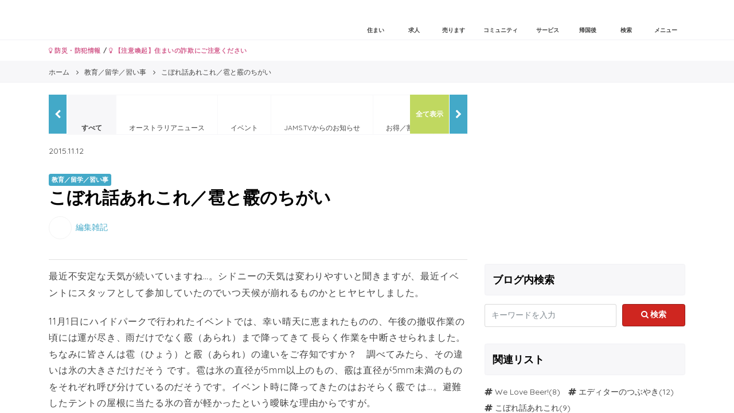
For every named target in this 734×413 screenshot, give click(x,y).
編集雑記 (92, 226)
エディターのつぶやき (619, 392)
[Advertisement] (585, 175)
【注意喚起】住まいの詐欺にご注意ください (178, 50)
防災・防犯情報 (75, 50)
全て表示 (429, 114)
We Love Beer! (522, 392)
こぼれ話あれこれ (527, 408)
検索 (654, 314)
